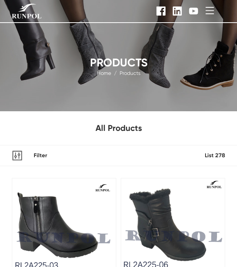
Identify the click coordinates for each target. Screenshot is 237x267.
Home (104, 73)
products (130, 73)
